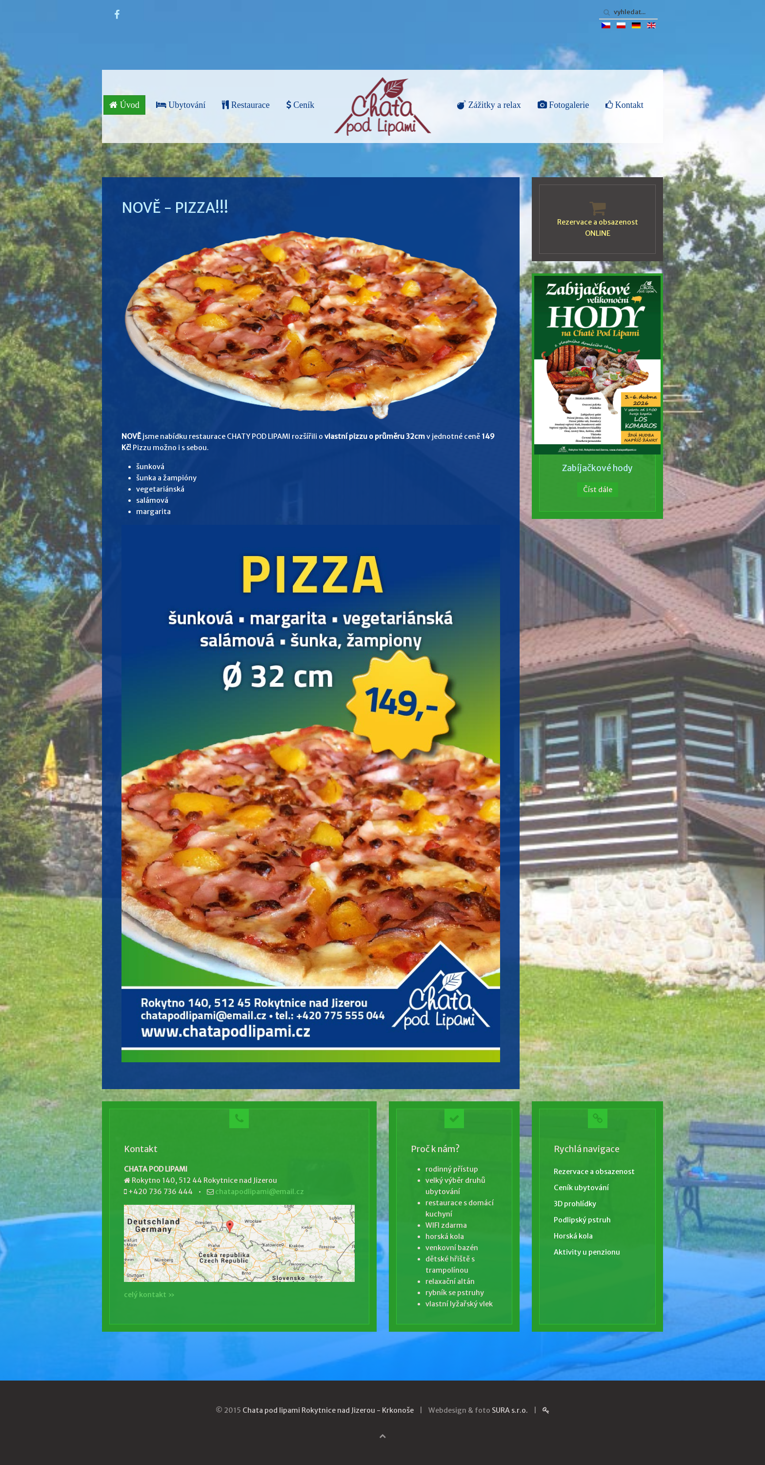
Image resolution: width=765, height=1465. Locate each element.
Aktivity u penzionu (587, 1252)
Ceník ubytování (581, 1187)
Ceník (300, 105)
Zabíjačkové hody (597, 468)
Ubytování (181, 105)
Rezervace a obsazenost (594, 1171)
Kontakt (624, 105)
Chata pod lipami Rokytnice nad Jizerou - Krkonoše (328, 1410)
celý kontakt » (149, 1294)
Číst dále (597, 489)
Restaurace (245, 105)
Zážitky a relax (489, 105)
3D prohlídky (575, 1203)
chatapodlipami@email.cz (259, 1191)
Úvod (124, 105)
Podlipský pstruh (582, 1220)
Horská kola (573, 1236)
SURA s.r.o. (510, 1410)
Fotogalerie (563, 105)
